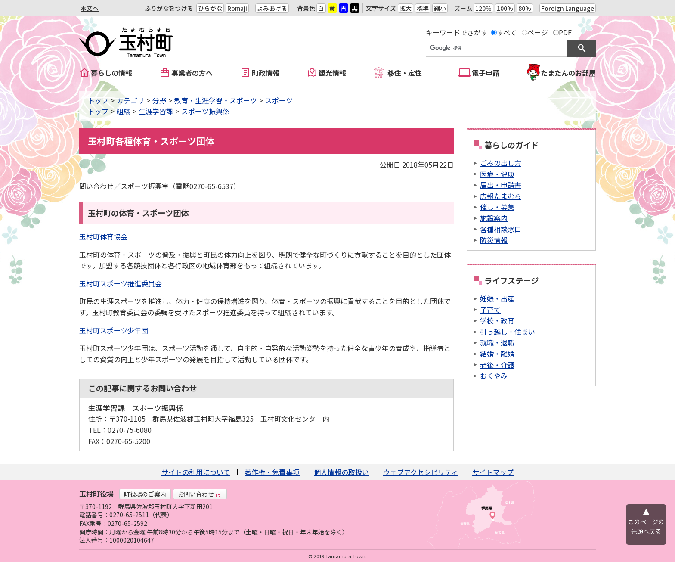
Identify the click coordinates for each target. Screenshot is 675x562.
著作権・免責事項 (272, 472)
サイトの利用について (195, 472)
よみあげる (272, 8)
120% (483, 8)
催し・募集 (497, 207)
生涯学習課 (156, 111)
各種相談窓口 (500, 229)
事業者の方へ (192, 73)
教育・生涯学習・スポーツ (215, 100)
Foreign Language (567, 8)
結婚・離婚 (497, 353)
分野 (159, 100)
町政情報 (265, 73)
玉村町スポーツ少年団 (113, 330)
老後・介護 (497, 365)
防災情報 (494, 240)
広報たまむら (500, 196)
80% (524, 8)
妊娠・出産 (497, 298)
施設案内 (494, 218)
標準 (423, 8)
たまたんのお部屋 (568, 73)
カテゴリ (130, 100)
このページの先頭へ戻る (646, 526)
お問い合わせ (199, 494)
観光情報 (332, 73)
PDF (565, 32)
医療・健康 (497, 174)
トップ (98, 100)
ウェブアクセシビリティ (420, 472)
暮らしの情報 (111, 73)
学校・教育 (497, 320)
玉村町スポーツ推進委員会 (120, 283)
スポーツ (279, 100)
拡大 (405, 8)
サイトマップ (493, 472)
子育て (490, 309)
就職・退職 (497, 342)
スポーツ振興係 (205, 111)
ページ (537, 32)
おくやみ (494, 375)
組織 (123, 111)
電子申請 (485, 73)
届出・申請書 (500, 185)
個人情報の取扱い (341, 472)
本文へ (90, 8)
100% (505, 8)
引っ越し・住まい (507, 331)
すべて (507, 32)
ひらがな (210, 8)
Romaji (237, 8)
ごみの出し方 (500, 163)
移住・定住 (408, 73)
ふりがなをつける (169, 8)
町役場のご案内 (145, 494)
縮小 (440, 8)
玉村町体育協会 (103, 236)
